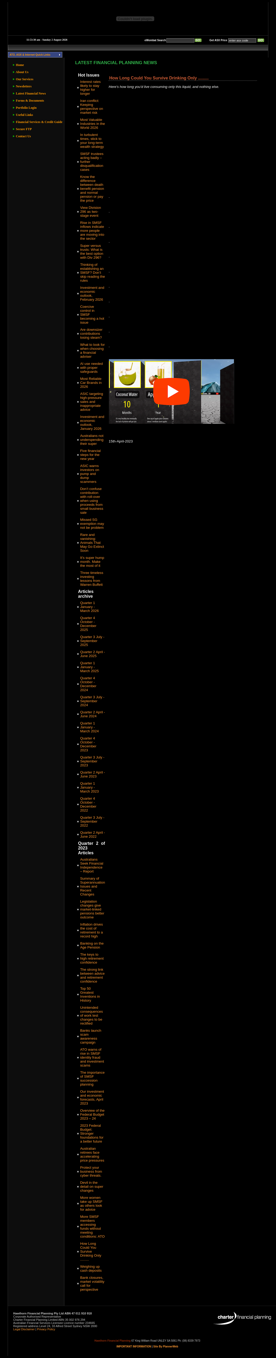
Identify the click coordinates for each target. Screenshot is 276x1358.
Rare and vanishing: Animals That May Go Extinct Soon (92, 543)
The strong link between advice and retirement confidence (92, 975)
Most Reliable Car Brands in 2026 (91, 383)
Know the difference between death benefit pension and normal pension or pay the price (92, 188)
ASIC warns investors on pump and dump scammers (89, 474)
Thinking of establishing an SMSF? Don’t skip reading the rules (92, 272)
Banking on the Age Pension (92, 945)
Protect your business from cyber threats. (91, 1171)
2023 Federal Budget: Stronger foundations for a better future (91, 1133)
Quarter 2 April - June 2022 (92, 834)
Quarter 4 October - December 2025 (88, 624)
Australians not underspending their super (91, 440)
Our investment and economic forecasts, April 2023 (92, 1097)
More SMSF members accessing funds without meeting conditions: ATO (92, 1226)
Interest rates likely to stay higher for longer (90, 88)
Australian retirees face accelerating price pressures (92, 1154)
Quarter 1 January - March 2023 (89, 787)
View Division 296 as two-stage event (90, 212)
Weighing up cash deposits (91, 1268)
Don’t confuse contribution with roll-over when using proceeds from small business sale (91, 501)
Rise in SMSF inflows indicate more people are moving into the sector (92, 231)
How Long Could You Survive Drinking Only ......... (90, 1251)
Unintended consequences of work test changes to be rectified (91, 1015)
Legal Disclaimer (24, 1329)
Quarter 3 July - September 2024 (92, 701)
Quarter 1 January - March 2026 (89, 607)
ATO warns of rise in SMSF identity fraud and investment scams (92, 1057)
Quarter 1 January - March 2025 (89, 667)
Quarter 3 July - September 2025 (92, 641)
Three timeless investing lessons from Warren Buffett (91, 579)
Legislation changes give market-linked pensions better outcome (92, 909)
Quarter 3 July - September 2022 (92, 821)
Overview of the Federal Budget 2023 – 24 (92, 1114)
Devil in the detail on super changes (91, 1186)
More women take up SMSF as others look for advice (91, 1203)
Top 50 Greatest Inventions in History (90, 994)
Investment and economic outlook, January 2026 (92, 423)
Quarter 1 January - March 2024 (89, 727)
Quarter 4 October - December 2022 (88, 804)
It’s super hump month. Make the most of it (92, 562)
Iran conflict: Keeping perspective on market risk (91, 107)
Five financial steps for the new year (90, 455)
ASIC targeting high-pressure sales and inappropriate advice (91, 402)
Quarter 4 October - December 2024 (88, 684)
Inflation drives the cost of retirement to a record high (91, 930)
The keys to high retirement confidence (92, 958)
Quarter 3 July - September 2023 (92, 761)
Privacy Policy (46, 1329)
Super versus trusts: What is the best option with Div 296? (91, 252)
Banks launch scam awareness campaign (90, 1036)
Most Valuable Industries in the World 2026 (92, 124)
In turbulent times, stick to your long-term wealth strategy (92, 141)
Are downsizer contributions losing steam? (91, 334)
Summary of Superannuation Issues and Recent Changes (92, 886)
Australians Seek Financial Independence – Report (91, 865)
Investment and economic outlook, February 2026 (92, 293)
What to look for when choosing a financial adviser (92, 351)
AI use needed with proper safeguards (91, 368)
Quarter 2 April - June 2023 (92, 774)
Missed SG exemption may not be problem (92, 524)
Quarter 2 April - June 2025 (92, 654)
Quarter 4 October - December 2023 (88, 744)
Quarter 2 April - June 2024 (92, 714)
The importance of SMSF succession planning (92, 1078)
